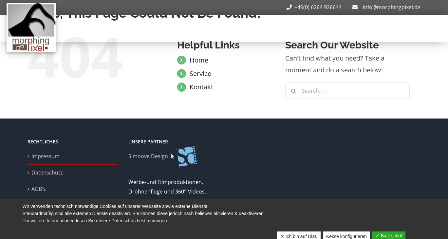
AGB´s (38, 189)
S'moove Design (163, 156)
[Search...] (347, 91)
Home (199, 60)
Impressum (45, 156)
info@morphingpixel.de (385, 7)
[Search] (293, 91)
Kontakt (201, 87)
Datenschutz (47, 172)
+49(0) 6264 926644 (315, 7)
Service (200, 73)
